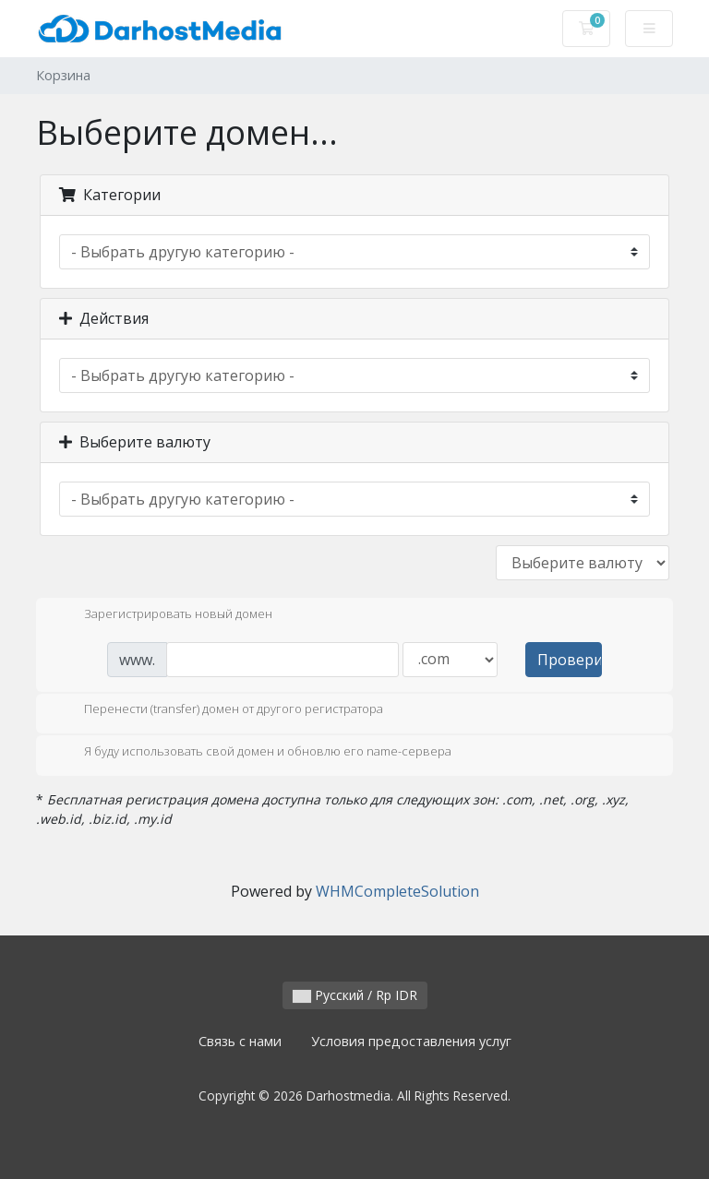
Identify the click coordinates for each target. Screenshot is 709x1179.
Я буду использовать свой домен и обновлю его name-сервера (252, 753)
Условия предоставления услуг (411, 1041)
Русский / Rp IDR (355, 995)
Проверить (569, 659)
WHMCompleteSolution (397, 891)
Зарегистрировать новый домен (163, 615)
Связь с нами (240, 1041)
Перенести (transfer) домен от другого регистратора (218, 710)
